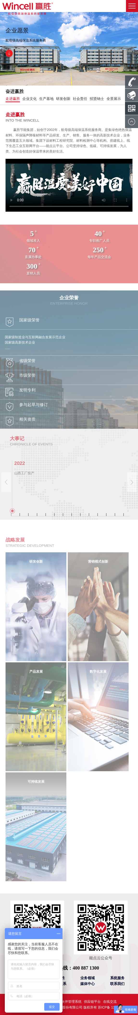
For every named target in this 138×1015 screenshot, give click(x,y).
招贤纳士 (97, 99)
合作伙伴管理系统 (68, 1001)
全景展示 (114, 99)
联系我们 (117, 984)
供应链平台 (92, 1001)
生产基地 (46, 99)
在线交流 (110, 1001)
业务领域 (87, 978)
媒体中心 (87, 984)
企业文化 (29, 99)
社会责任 (80, 99)
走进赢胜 (13, 99)
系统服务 (117, 978)
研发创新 (63, 99)
